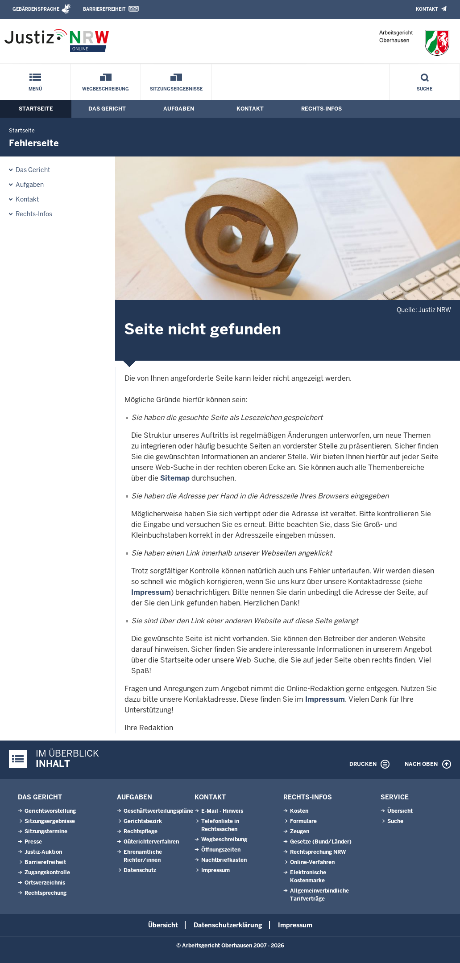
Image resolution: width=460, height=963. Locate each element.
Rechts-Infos (321, 108)
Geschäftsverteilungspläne (158, 811)
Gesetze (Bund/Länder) (321, 841)
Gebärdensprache (35, 9)
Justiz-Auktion (43, 852)
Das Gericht (107, 108)
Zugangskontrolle (47, 872)
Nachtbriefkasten (224, 860)
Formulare (303, 821)
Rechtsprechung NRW (318, 852)
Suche (424, 89)
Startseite (36, 108)
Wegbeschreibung (105, 89)
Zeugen (299, 831)
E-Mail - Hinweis (222, 811)
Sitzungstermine (46, 831)
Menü (35, 89)
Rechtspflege (140, 831)
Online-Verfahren (312, 862)
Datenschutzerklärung (228, 925)
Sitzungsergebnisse (176, 89)
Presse (33, 841)
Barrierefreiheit (104, 9)
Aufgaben (178, 108)
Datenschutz (140, 870)
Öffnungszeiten (220, 849)
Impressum (151, 592)
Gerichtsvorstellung (50, 811)
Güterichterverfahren (151, 841)
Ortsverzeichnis (45, 882)
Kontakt (427, 9)
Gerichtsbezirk (143, 821)
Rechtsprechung (45, 893)
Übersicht (400, 811)
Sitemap (175, 478)
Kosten (299, 811)
